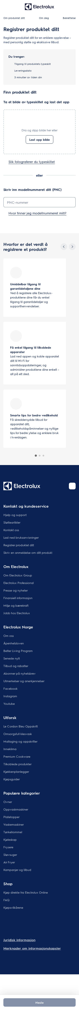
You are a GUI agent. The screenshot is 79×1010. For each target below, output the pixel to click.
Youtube (9, 703)
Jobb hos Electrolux (16, 613)
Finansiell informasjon (17, 598)
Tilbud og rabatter (15, 666)
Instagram (10, 696)
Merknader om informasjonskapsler (32, 948)
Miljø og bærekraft (15, 605)
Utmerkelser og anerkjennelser (23, 681)
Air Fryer (9, 862)
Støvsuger (10, 854)
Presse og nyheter (15, 590)
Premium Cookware (16, 756)
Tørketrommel (12, 832)
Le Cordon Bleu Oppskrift (20, 726)
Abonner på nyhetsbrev (19, 673)
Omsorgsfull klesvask (17, 734)
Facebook (10, 688)
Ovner (7, 802)
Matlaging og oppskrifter (20, 741)
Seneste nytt (11, 658)
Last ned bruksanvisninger (21, 537)
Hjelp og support (15, 515)
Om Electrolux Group (17, 575)
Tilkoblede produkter (17, 764)
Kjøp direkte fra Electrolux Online (25, 892)
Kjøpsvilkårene (13, 907)
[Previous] (63, 246)
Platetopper (11, 817)
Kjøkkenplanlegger (16, 771)
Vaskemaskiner (13, 824)
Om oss (8, 635)
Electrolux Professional (18, 583)
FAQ (6, 900)
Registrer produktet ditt (18, 545)
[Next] (72, 246)
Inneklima (9, 749)
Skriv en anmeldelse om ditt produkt (27, 552)
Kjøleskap (10, 839)
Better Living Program (18, 651)
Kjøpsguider (11, 779)
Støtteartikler (11, 522)
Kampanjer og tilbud (17, 870)
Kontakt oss (11, 530)
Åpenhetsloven (13, 643)
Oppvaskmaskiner (15, 809)
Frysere (8, 847)
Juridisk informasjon (19, 940)
